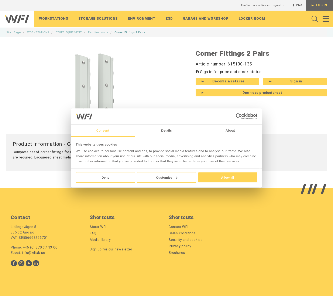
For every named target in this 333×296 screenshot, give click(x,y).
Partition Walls (98, 32)
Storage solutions (98, 18)
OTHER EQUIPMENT (69, 32)
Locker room (252, 18)
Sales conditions (182, 233)
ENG (299, 5)
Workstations (53, 18)
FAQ (93, 233)
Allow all (227, 177)
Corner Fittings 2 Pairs (129, 32)
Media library (100, 239)
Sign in (296, 81)
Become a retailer (228, 81)
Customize (166, 177)
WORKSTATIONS (38, 32)
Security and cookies (186, 239)
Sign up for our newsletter (111, 249)
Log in (321, 5)
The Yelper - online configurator (263, 5)
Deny (105, 177)
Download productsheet (262, 92)
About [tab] (230, 130)
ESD (169, 18)
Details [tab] (166, 130)
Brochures (177, 252)
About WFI (98, 226)
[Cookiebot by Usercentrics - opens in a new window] (238, 116)
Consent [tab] (102, 130)
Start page (13, 32)
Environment (141, 18)
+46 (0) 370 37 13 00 (40, 247)
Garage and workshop (205, 18)
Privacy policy (180, 246)
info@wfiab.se (33, 252)
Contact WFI (179, 226)
